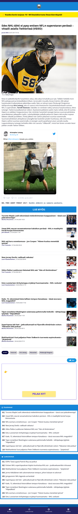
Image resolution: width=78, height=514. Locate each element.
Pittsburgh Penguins (46, 353)
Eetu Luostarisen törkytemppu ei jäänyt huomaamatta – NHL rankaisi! (32, 283)
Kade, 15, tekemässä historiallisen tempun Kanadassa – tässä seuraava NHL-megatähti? (31, 300)
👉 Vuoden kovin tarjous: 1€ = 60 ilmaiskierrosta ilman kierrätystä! (32, 15)
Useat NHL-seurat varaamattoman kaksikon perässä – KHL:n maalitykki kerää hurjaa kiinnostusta (32, 230)
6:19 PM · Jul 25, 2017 (25, 198)
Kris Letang (23, 353)
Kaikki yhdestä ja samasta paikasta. (46, 203)
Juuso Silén (5, 33)
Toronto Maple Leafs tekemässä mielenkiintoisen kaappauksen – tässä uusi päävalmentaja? (34, 217)
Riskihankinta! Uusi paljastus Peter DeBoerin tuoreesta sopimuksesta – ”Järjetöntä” (32, 339)
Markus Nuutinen (8, 220)
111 (14, 198)
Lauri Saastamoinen (8, 260)
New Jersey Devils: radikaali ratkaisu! (17, 258)
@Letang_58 (14, 135)
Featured (13, 353)
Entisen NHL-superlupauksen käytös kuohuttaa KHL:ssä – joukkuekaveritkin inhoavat (38, 466)
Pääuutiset (33, 353)
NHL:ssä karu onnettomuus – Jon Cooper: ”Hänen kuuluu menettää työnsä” (30, 243)
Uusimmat (8, 408)
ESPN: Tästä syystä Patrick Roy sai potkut (21, 462)
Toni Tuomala (6, 245)
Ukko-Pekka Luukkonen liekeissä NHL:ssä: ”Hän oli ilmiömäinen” (29, 270)
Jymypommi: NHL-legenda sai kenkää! (19, 477)
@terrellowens (13, 139)
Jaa (71, 361)
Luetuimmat (9, 457)
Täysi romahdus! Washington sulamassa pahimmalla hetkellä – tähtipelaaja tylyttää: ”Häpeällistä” (34, 313)
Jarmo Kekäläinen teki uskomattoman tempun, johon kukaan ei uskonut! (33, 473)
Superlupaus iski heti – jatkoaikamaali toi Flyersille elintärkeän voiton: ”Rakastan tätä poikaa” (32, 326)
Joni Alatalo (5, 233)
